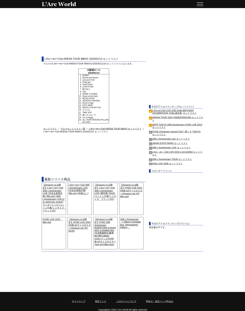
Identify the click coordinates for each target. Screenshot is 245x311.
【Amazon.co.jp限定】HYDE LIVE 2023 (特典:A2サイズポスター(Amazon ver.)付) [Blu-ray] (131, 191)
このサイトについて (126, 301)
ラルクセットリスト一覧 (72, 128)
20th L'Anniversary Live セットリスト (171, 139)
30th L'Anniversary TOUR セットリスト (172, 159)
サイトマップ (78, 301)
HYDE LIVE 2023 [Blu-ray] (53, 220)
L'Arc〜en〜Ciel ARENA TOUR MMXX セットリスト (115, 128)
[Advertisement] (122, 32)
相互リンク (100, 301)
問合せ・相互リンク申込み (159, 301)
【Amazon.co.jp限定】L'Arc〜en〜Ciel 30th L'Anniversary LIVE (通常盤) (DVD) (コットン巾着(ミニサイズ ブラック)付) (105, 192)
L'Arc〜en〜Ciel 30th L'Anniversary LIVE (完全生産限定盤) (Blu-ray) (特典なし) (79, 189)
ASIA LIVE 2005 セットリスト (167, 163)
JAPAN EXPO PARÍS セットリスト (170, 143)
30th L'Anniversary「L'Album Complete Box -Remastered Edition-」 (130, 223)
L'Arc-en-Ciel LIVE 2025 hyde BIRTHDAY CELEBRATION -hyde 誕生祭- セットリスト (174, 111)
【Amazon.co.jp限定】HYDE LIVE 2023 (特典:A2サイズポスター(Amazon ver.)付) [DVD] (80, 225)
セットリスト (50, 128)
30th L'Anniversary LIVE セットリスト (171, 147)
